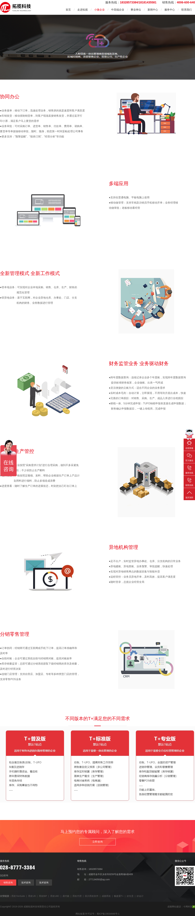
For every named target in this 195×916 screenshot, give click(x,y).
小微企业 (99, 9)
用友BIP (43, 896)
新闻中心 (153, 9)
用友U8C (54, 896)
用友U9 (32, 896)
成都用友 (106, 896)
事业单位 (136, 9)
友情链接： (5, 896)
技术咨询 (26, 882)
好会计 (140, 896)
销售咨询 (8, 882)
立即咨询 (97, 841)
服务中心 (169, 9)
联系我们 (186, 9)
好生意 (130, 896)
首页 (68, 9)
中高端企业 (117, 9)
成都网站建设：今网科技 (181, 906)
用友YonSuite (18, 896)
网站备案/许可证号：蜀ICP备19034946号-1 (97, 913)
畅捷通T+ (119, 896)
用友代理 (77, 896)
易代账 (66, 896)
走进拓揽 (82, 9)
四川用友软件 (91, 896)
